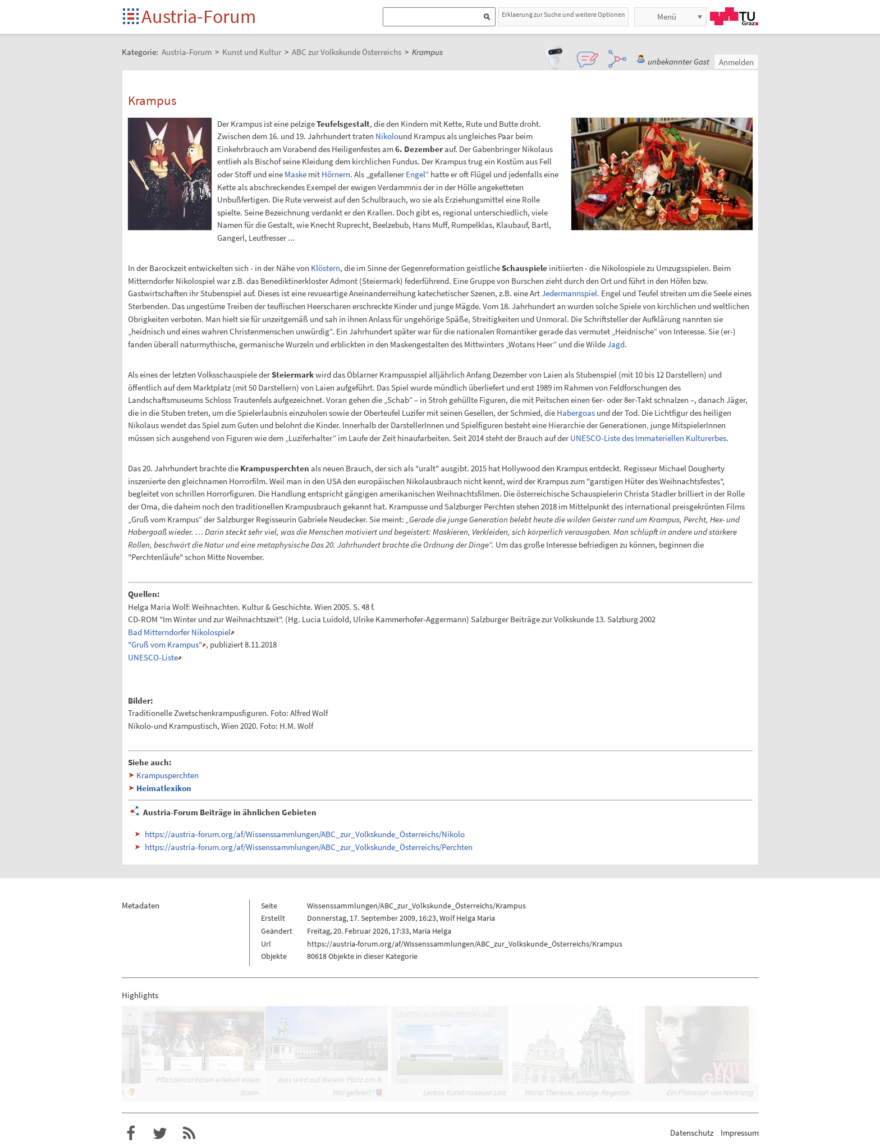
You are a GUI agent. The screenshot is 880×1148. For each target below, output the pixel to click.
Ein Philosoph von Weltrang (710, 1092)
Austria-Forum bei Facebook (131, 1133)
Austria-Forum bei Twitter (160, 1133)
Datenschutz (691, 1132)
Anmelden (736, 62)
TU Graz (734, 16)
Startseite (131, 17)
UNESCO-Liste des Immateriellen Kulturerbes (648, 438)
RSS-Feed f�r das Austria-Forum (189, 1133)
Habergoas (576, 412)
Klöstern (325, 268)
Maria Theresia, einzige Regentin (577, 1092)
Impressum (740, 1132)
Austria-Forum (198, 16)
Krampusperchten (167, 775)
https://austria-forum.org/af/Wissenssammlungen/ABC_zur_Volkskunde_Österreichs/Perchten (309, 847)
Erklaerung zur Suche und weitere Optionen (563, 14)
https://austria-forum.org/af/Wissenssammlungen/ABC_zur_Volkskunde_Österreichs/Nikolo (305, 834)
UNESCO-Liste (153, 657)
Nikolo (386, 136)
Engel (415, 174)
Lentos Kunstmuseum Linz (464, 1092)
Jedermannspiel (569, 293)
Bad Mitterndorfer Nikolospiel (179, 632)
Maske (295, 174)
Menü (666, 16)
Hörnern (336, 174)
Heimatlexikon (163, 788)
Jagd (616, 344)
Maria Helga (431, 931)
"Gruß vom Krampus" (165, 644)
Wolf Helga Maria (467, 918)
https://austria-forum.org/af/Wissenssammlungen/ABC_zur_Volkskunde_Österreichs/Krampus (464, 944)
